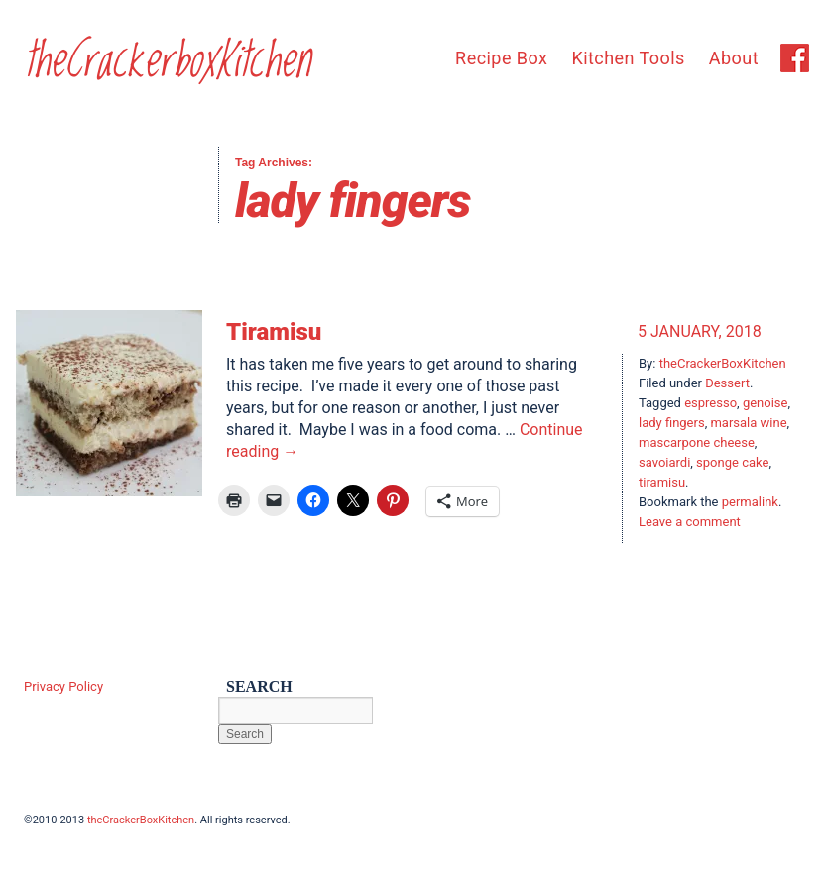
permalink (750, 501)
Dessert (727, 383)
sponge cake (732, 462)
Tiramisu (273, 332)
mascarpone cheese (697, 442)
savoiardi (664, 462)
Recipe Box (501, 58)
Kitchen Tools (627, 58)
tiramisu (662, 482)
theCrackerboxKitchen (166, 62)
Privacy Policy (63, 686)
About (734, 58)
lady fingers (672, 422)
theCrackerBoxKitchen (722, 363)
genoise (765, 402)
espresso (710, 402)
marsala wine (748, 422)
